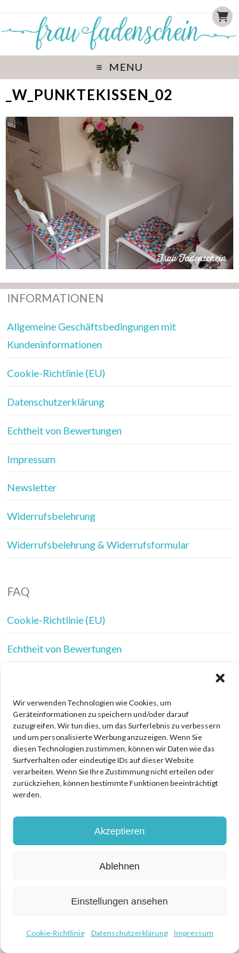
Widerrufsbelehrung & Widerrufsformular (98, 544)
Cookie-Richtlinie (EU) (56, 373)
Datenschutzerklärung (129, 933)
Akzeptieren (119, 830)
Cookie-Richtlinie (55, 933)
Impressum (194, 933)
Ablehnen (119, 866)
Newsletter (32, 487)
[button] (220, 678)
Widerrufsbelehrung (51, 516)
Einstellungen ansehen (119, 901)
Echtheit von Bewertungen (64, 430)
